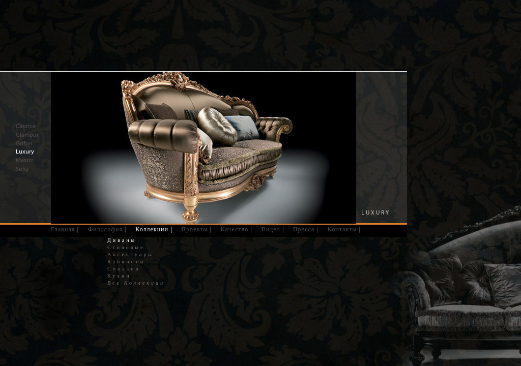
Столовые (126, 248)
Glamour (27, 134)
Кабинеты (126, 262)
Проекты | (196, 229)
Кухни (119, 276)
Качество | (237, 229)
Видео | (273, 229)
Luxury (25, 151)
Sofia (22, 168)
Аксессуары (130, 255)
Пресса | (306, 229)
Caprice (26, 126)
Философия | (107, 229)
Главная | (65, 229)
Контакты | (344, 229)
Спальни (123, 269)
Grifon (24, 143)
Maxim (25, 160)
